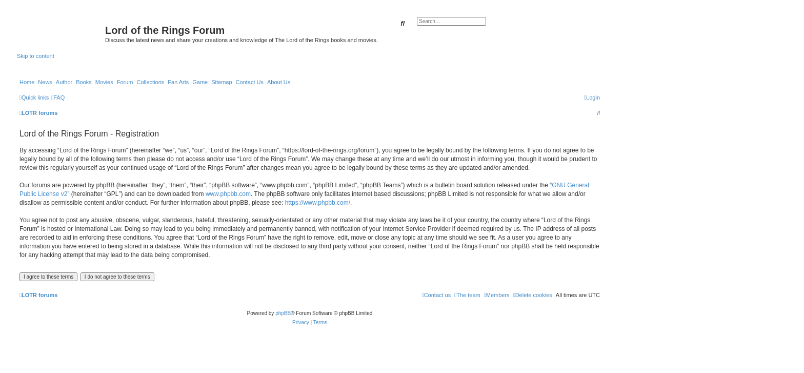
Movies (104, 82)
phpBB (283, 313)
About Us (278, 82)
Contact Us (250, 82)
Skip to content (35, 56)
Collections (150, 82)
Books (84, 82)
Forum (125, 82)
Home (26, 82)
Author (64, 82)
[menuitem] (58, 97)
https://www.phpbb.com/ (317, 202)
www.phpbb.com (228, 194)
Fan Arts (178, 82)
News (45, 82)
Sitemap (221, 82)
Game (200, 82)
